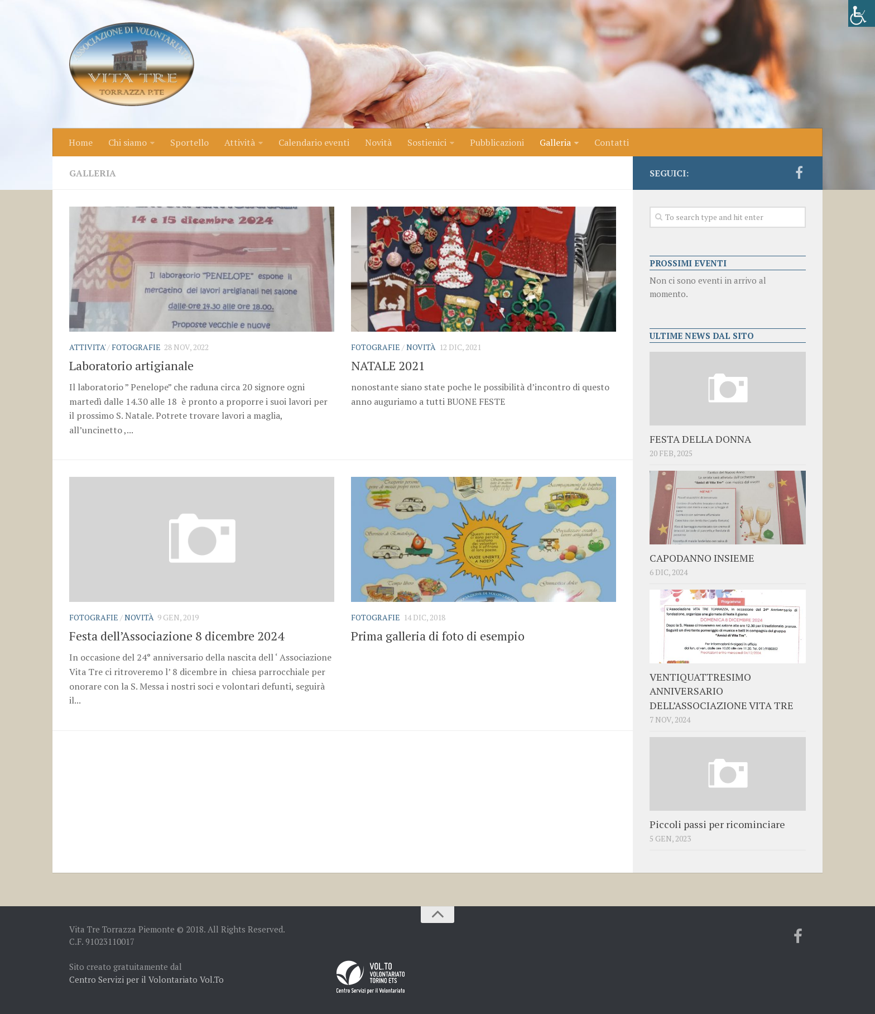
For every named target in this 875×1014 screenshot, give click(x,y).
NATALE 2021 (388, 365)
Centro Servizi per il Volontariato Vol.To (146, 979)
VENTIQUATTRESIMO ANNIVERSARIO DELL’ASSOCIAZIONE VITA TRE (722, 690)
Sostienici (426, 142)
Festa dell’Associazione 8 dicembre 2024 (176, 636)
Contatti (611, 142)
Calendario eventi (313, 142)
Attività (239, 142)
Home (81, 142)
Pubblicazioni (497, 142)
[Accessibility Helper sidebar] (861, 13)
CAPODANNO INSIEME (702, 558)
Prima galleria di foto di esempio (438, 636)
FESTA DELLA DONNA (700, 439)
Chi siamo (127, 142)
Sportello (189, 142)
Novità (378, 142)
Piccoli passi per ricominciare (717, 824)
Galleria (555, 142)
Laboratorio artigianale (131, 365)
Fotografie (136, 347)
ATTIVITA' (87, 347)
